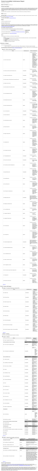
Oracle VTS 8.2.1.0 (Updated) (9, 16)
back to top (4, 284)
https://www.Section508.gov (13, 33)
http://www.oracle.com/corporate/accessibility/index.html (7, 26)
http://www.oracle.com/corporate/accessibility (24, 465)
